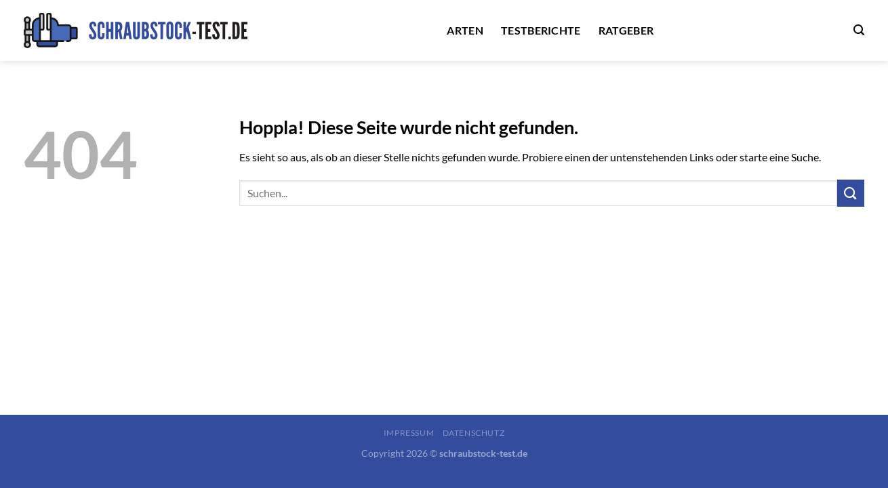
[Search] (858, 30)
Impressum (409, 433)
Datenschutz (474, 433)
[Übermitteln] (850, 193)
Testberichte (541, 30)
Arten (465, 30)
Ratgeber (626, 30)
